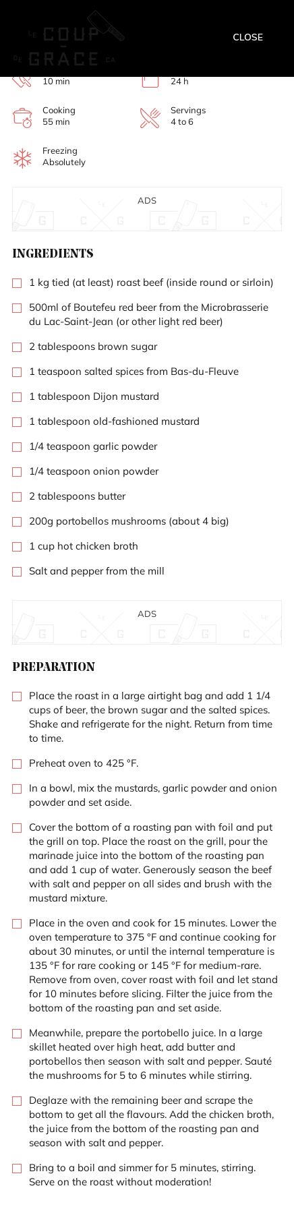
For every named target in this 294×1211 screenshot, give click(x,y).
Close (248, 37)
